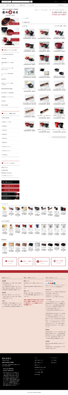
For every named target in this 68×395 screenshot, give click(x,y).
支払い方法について (39, 360)
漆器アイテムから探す (10, 5)
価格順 (61, 25)
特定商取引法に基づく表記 (40, 367)
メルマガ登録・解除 (39, 372)
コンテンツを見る (30, 5)
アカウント (55, 1)
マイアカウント (54, 357)
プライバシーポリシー (39, 369)
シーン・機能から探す (20, 5)
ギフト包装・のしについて (7, 175)
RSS (36, 374)
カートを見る (54, 360)
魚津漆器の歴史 (4, 170)
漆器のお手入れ (4, 167)
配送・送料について (35, 294)
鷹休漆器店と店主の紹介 (6, 172)
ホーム (3, 5)
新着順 (64, 25)
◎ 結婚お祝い (27, 18)
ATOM (38, 374)
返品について (37, 365)
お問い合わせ (60, 5)
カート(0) (63, 1)
